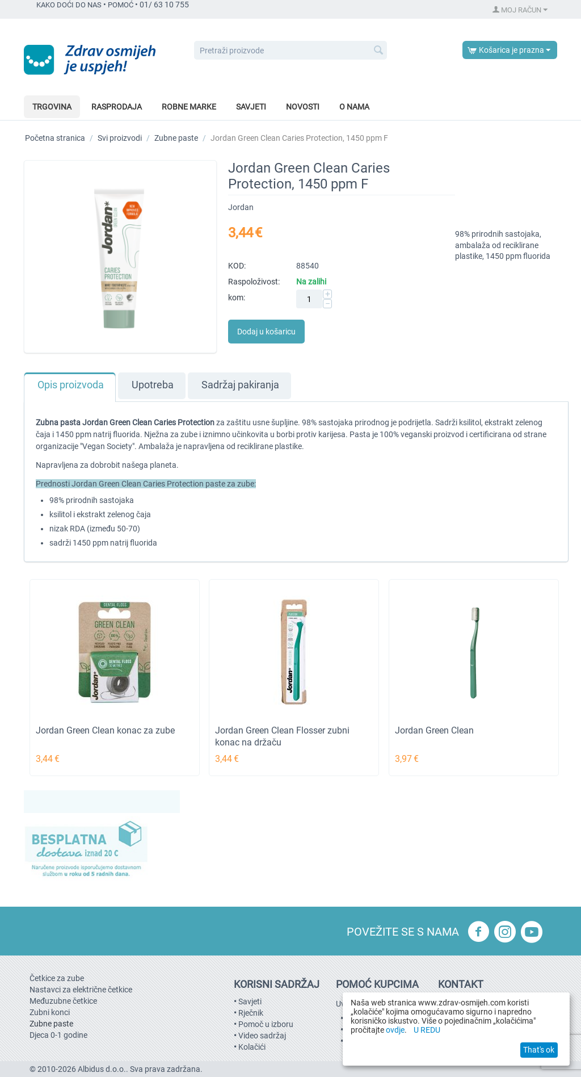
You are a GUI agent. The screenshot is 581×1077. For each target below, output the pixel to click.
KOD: (237, 265)
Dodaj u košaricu (266, 331)
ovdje (395, 1029)
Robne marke (189, 106)
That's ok (538, 1049)
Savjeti (251, 106)
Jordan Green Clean (434, 730)
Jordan (241, 207)
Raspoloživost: (254, 281)
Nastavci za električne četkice (81, 989)
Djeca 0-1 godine (58, 1035)
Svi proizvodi (120, 138)
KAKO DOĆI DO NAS (69, 5)
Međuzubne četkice (63, 1000)
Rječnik (250, 1012)
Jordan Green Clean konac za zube (105, 730)
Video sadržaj (262, 1035)
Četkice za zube (57, 978)
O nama (354, 106)
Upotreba (153, 385)
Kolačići (252, 1046)
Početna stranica (55, 138)
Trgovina (51, 106)
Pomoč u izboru (265, 1024)
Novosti (302, 106)
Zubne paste (176, 138)
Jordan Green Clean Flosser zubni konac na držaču (282, 736)
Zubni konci (50, 1012)
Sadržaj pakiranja (240, 385)
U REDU (427, 1029)
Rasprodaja (116, 106)
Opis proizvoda (70, 385)
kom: (236, 297)
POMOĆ (120, 5)
